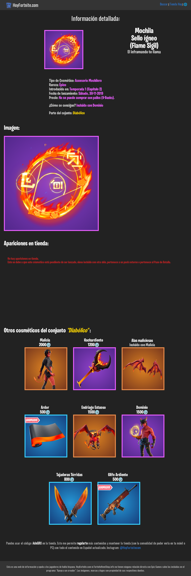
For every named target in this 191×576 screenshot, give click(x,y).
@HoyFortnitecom (130, 547)
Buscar (164, 4)
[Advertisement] (95, 296)
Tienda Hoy (175, 4)
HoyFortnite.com (25, 5)
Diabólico (79, 113)
